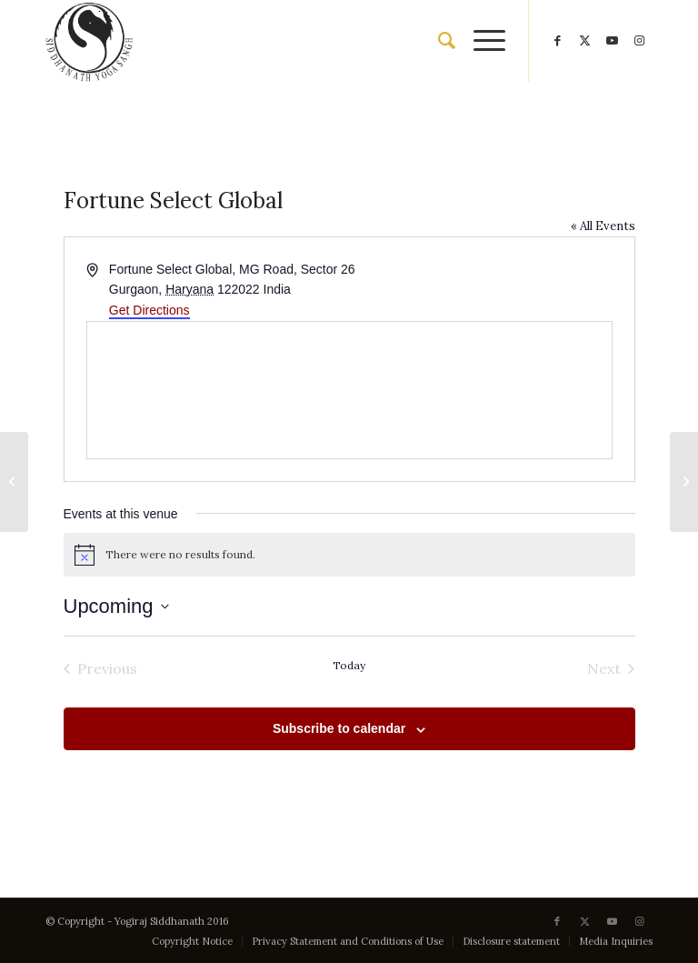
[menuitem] (437, 41)
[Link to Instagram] (639, 41)
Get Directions (149, 310)
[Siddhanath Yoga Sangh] (89, 41)
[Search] (437, 41)
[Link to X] (584, 41)
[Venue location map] (349, 390)
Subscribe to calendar (339, 728)
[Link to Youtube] (611, 41)
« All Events (603, 226)
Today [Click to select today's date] (349, 665)
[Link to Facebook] (557, 41)
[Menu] (480, 41)
